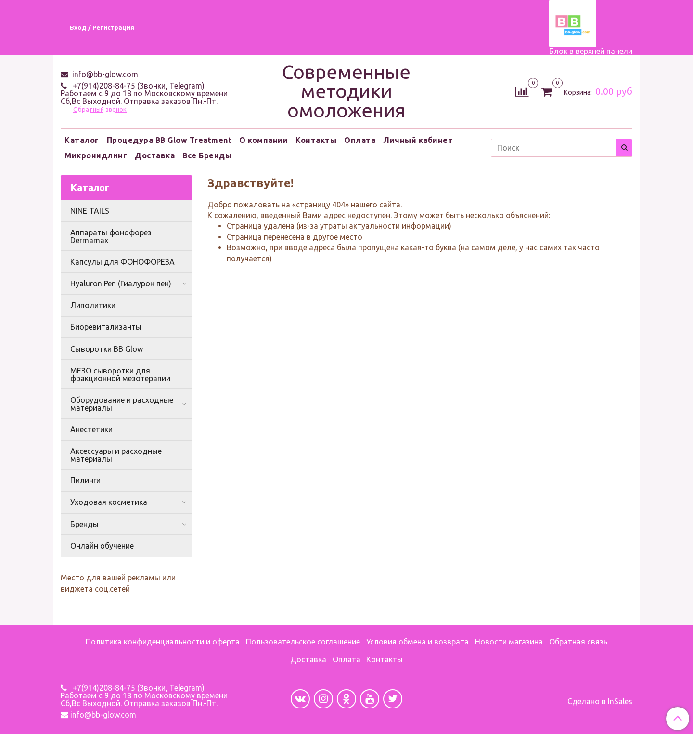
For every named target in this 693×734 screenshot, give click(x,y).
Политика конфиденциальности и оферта (163, 641)
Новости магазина (509, 641)
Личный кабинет (418, 140)
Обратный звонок (100, 109)
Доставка (155, 155)
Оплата (359, 140)
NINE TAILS (89, 210)
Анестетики (91, 429)
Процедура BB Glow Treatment (169, 140)
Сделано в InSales (599, 701)
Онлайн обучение (102, 545)
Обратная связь (578, 641)
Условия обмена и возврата (417, 641)
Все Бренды (206, 155)
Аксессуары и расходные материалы (116, 455)
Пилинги (85, 480)
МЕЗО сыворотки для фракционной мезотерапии (120, 374)
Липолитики (93, 305)
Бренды (84, 524)
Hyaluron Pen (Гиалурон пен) (120, 283)
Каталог (81, 140)
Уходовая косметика (108, 502)
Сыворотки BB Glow (106, 349)
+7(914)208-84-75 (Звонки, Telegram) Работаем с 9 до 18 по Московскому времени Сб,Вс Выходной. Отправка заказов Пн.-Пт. (144, 93)
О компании (263, 140)
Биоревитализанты (105, 326)
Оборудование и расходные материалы (121, 404)
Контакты (315, 140)
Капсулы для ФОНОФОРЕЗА (122, 262)
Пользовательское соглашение (303, 641)
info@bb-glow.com (104, 74)
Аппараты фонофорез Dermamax (111, 236)
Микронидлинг (95, 155)
